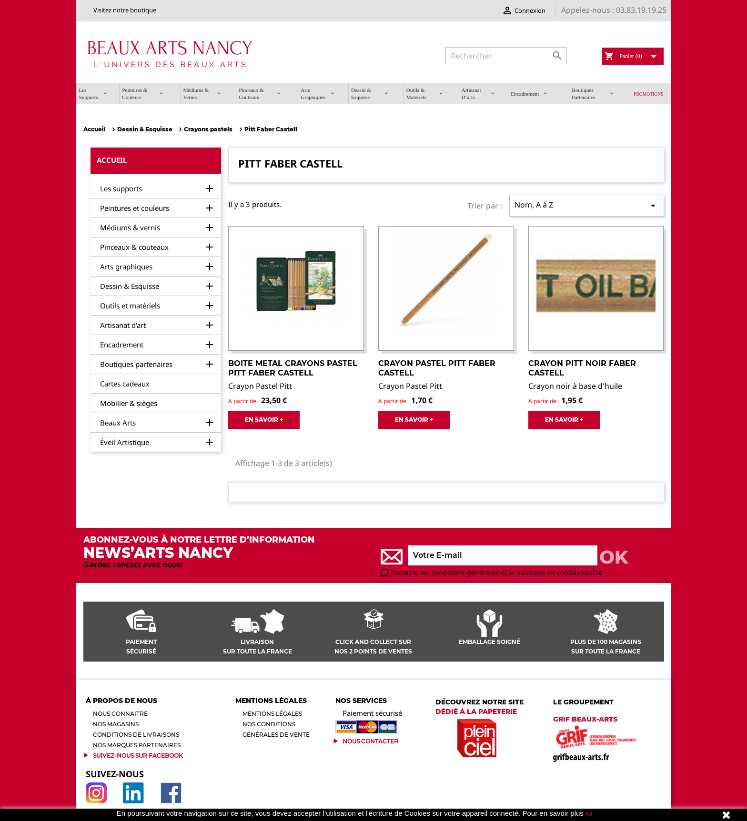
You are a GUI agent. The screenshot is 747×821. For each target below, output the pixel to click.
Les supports (121, 188)
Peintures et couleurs (134, 208)
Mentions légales (272, 713)
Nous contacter (370, 741)
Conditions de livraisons (136, 734)
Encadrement (121, 344)
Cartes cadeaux (125, 383)
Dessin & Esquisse (129, 286)
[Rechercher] (506, 55)
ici (588, 813)
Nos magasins (116, 724)
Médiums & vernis (130, 227)
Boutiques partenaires (136, 364)
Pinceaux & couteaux (134, 247)
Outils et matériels (130, 305)
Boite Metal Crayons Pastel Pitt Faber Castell (292, 368)
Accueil (112, 160)
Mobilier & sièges (128, 403)
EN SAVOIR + (264, 419)
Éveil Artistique (124, 442)
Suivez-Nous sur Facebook (138, 755)
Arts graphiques (126, 266)
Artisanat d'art (123, 325)
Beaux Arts (118, 422)
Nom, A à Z (586, 205)
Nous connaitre (120, 713)
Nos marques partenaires (137, 745)
